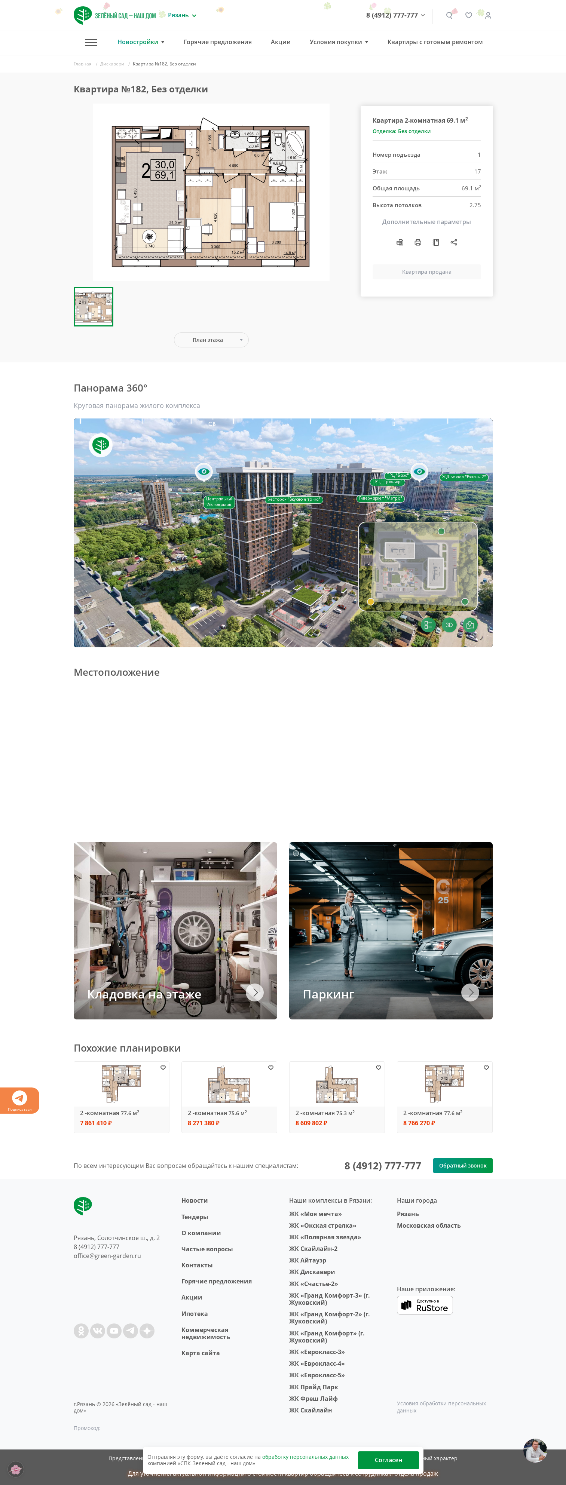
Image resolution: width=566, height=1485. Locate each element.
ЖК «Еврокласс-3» (317, 1352)
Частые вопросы (207, 1249)
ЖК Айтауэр (307, 1260)
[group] (211, 192)
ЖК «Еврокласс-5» (317, 1375)
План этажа (208, 339)
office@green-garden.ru (107, 1256)
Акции (281, 42)
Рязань (408, 1214)
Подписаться (19, 1101)
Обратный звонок (463, 1165)
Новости (194, 1200)
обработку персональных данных (305, 1456)
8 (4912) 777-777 (392, 15)
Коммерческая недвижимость (205, 1333)
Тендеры (194, 1217)
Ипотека (194, 1314)
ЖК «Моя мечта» (315, 1214)
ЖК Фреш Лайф (313, 1399)
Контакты (197, 1265)
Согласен (388, 1460)
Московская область (429, 1225)
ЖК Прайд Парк (313, 1387)
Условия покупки (336, 42)
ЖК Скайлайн (310, 1410)
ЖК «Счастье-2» (313, 1284)
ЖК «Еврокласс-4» (317, 1363)
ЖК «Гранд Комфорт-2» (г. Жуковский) (329, 1317)
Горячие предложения (218, 42)
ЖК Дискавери (312, 1272)
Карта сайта (200, 1353)
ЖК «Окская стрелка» (323, 1225)
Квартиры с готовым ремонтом (435, 42)
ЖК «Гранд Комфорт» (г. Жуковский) (327, 1336)
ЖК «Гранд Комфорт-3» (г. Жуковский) (329, 1299)
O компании (201, 1233)
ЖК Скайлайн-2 (313, 1249)
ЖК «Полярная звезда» (325, 1237)
